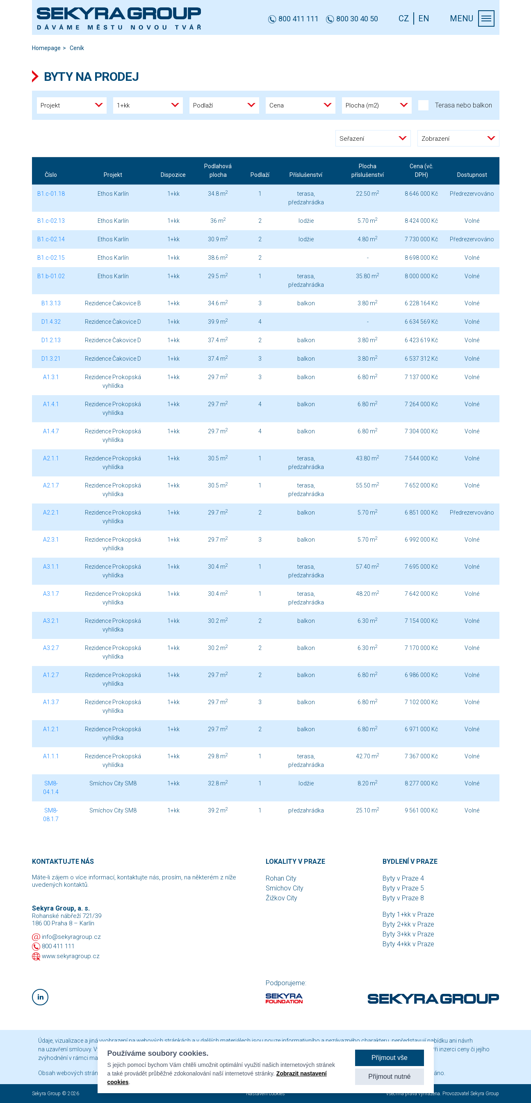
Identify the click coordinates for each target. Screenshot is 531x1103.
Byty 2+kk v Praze (408, 924)
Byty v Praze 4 (403, 878)
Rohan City (281, 878)
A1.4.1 (51, 404)
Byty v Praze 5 (403, 888)
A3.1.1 (51, 566)
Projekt (113, 175)
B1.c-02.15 (51, 257)
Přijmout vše (389, 1057)
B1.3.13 (51, 303)
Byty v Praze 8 (403, 898)
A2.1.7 (51, 485)
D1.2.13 (51, 340)
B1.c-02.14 (51, 239)
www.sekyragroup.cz (71, 956)
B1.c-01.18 (51, 193)
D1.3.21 (51, 358)
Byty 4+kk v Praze (408, 944)
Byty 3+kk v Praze (408, 934)
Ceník (77, 48)
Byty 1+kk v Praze (408, 914)
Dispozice (173, 175)
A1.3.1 (51, 377)
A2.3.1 (51, 539)
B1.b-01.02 (51, 276)
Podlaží (260, 175)
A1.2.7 (51, 675)
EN (423, 18)
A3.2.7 (51, 648)
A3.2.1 (51, 621)
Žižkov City (281, 898)
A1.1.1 (51, 756)
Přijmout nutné (389, 1076)
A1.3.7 (51, 702)
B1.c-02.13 (51, 220)
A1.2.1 (51, 729)
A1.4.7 (51, 431)
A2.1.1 (51, 458)
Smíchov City (284, 888)
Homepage (46, 48)
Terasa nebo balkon (455, 105)
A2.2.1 (51, 512)
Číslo (51, 175)
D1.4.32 (51, 321)
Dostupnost (472, 175)
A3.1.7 (51, 593)
